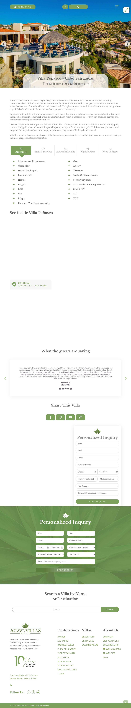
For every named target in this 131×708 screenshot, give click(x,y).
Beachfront (88, 636)
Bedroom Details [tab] (65, 150)
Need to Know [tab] (110, 150)
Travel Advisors (112, 649)
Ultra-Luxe (88, 640)
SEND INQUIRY (97, 501)
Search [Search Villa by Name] (65, 7)
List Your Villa (111, 640)
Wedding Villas (90, 644)
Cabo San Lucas (65, 644)
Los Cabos (62, 640)
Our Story (108, 636)
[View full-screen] (126, 10)
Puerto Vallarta (66, 653)
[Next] (127, 43)
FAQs (105, 657)
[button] (125, 702)
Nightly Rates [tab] (88, 150)
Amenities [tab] (20, 150)
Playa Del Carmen (66, 649)
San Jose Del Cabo (67, 669)
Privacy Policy (43, 705)
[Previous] (3, 43)
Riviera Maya (64, 661)
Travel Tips (109, 653)
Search (109, 609)
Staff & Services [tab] (43, 150)
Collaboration (111, 644)
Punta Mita (63, 657)
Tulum (60, 673)
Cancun (61, 636)
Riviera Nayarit (65, 665)
